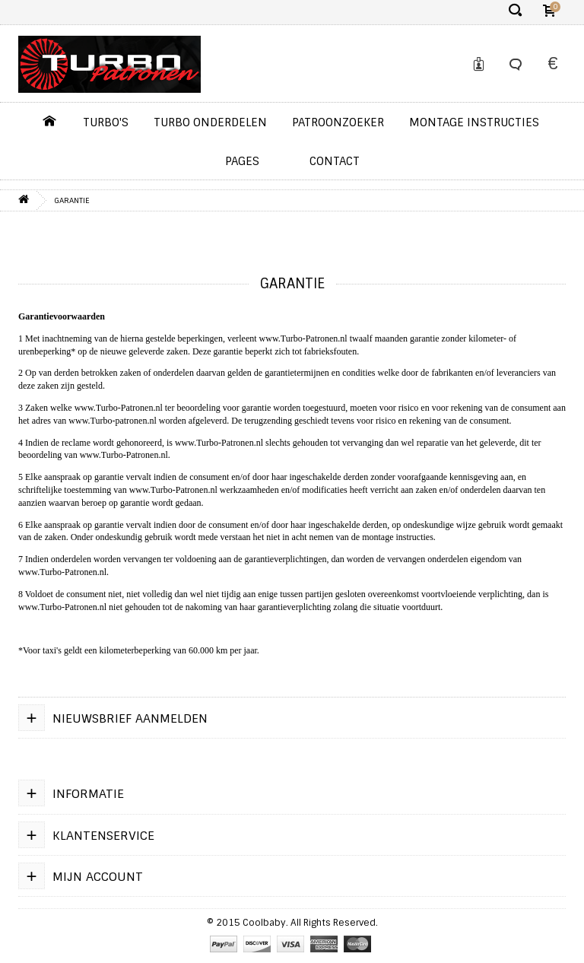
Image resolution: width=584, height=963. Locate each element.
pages (242, 161)
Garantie (72, 200)
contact (334, 161)
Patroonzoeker (338, 122)
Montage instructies (474, 122)
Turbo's (106, 122)
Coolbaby (264, 923)
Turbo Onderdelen (210, 122)
